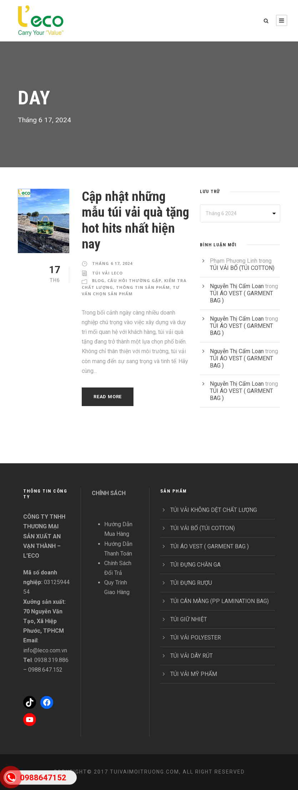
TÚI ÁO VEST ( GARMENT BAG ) (209, 546)
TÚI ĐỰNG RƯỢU (191, 582)
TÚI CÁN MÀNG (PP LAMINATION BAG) (219, 601)
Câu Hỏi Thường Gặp (134, 280)
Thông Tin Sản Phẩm (143, 287)
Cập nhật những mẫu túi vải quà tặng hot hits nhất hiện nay (135, 220)
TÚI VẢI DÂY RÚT (191, 655)
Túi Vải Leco (107, 273)
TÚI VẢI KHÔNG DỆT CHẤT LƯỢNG (213, 510)
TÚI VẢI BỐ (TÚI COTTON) (242, 268)
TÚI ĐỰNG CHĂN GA (195, 564)
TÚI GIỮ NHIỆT (188, 619)
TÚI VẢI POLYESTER (195, 637)
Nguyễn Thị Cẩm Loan (237, 286)
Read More (108, 396)
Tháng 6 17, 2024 (112, 263)
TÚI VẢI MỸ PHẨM (193, 674)
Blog (98, 280)
